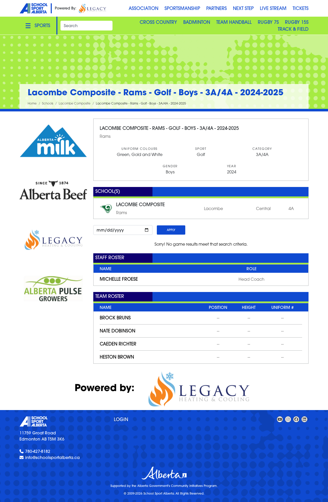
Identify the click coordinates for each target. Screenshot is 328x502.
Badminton (196, 22)
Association (143, 8)
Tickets (301, 8)
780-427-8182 (37, 451)
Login (121, 419)
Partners (216, 8)
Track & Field (293, 29)
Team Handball (234, 22)
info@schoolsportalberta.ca (52, 457)
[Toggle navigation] (38, 25)
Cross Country (158, 22)
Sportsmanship (182, 8)
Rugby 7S (268, 22)
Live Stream (273, 8)
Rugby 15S (297, 22)
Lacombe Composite (74, 103)
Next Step (243, 8)
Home (32, 103)
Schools (47, 103)
